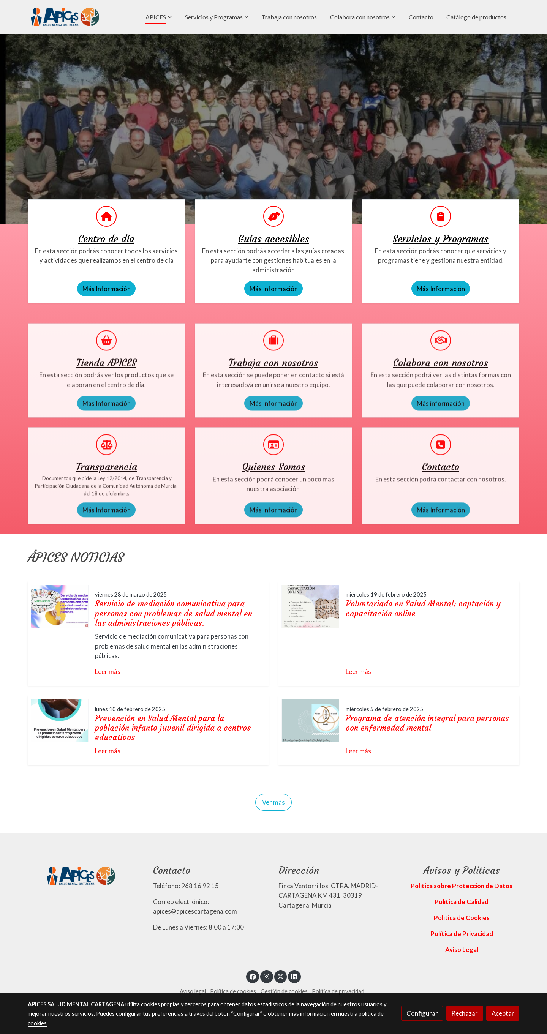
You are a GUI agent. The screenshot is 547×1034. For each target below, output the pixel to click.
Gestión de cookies (284, 991)
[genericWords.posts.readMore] (59, 605)
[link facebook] (252, 976)
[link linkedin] (294, 976)
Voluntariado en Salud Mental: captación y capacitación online (423, 608)
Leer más (107, 672)
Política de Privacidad (461, 934)
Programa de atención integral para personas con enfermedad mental (427, 723)
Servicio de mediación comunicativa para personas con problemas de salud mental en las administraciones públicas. (173, 613)
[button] (158, 17)
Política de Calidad (462, 902)
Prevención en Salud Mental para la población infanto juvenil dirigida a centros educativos (173, 727)
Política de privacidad (338, 991)
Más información (441, 472)
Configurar (422, 1013)
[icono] (106, 216)
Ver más (273, 802)
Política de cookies (233, 991)
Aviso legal (193, 991)
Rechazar (464, 1013)
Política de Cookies (462, 918)
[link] (65, 17)
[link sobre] (85, 875)
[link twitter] (280, 976)
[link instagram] (267, 976)
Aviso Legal (461, 949)
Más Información (106, 289)
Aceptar (503, 1013)
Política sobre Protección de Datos (461, 886)
